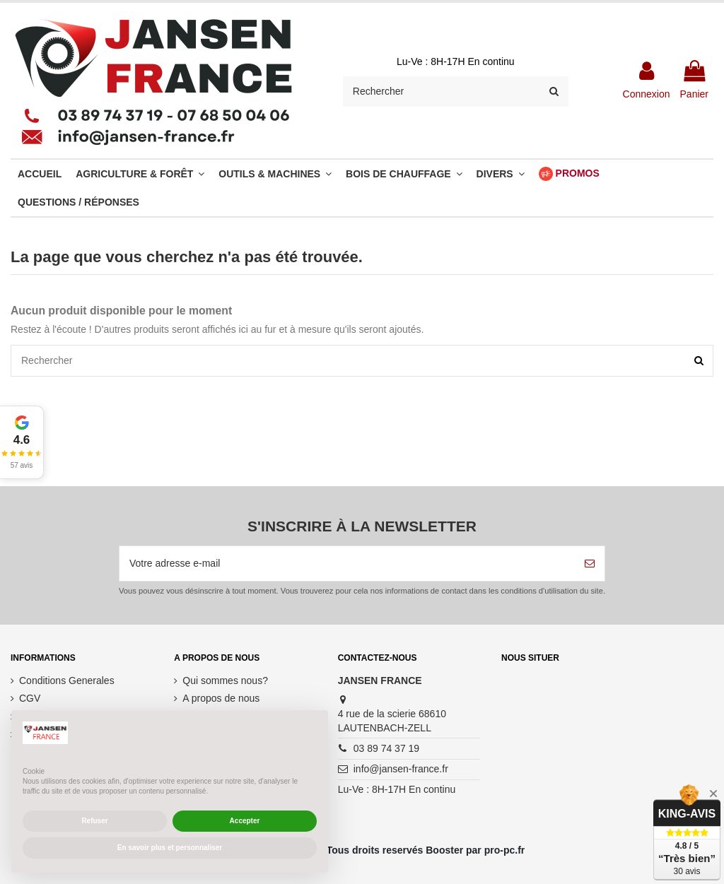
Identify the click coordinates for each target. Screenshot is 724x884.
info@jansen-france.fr (401, 768)
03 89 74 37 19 (386, 748)
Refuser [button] (94, 821)
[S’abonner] (590, 563)
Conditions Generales (67, 680)
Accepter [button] (245, 821)
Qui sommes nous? (225, 680)
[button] (22, 442)
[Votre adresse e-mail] (347, 563)
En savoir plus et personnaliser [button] (169, 847)
